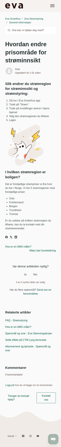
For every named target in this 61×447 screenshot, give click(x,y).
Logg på (9, 385)
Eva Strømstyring (34, 18)
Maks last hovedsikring (42, 250)
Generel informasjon (20, 22)
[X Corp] (11, 237)
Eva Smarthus (12, 18)
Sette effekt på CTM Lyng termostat (25, 340)
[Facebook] (6, 237)
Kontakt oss (46, 397)
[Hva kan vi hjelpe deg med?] (30, 30)
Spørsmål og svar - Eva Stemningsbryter (28, 333)
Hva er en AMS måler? (18, 246)
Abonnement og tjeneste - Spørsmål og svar (27, 348)
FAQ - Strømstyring (16, 320)
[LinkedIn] (15, 237)
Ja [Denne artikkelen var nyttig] (25, 274)
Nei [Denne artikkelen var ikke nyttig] (35, 274)
